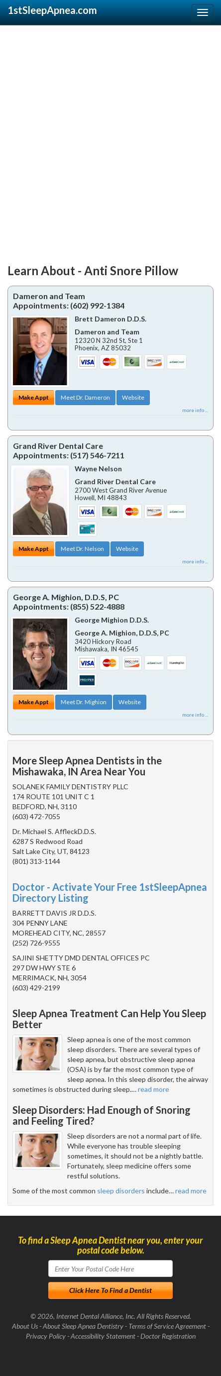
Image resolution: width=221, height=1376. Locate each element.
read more (153, 1089)
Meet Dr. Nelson (82, 548)
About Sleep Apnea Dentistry (83, 1326)
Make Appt (33, 397)
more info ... (195, 410)
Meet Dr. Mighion (84, 702)
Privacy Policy (46, 1336)
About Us (25, 1326)
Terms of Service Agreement (167, 1326)
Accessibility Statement (103, 1336)
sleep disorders (121, 1190)
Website (133, 397)
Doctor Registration (168, 1336)
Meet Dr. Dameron (85, 397)
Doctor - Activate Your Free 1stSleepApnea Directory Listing (109, 892)
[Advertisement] (110, 140)
